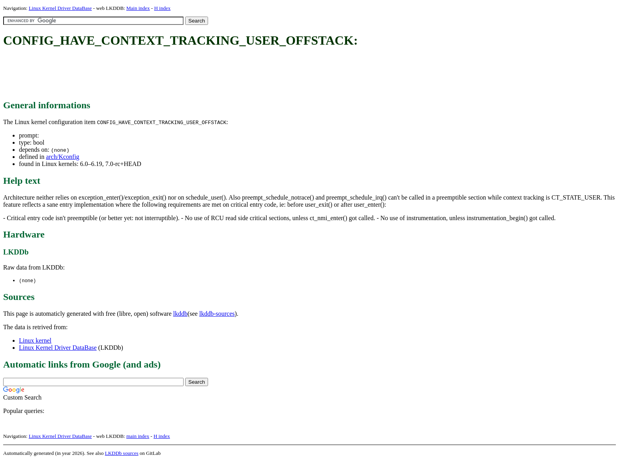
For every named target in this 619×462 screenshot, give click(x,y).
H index (162, 8)
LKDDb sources (122, 453)
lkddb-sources (217, 314)
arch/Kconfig (62, 156)
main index (137, 436)
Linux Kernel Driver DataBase (60, 8)
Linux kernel (35, 341)
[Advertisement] (147, 74)
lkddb (180, 314)
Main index (138, 8)
